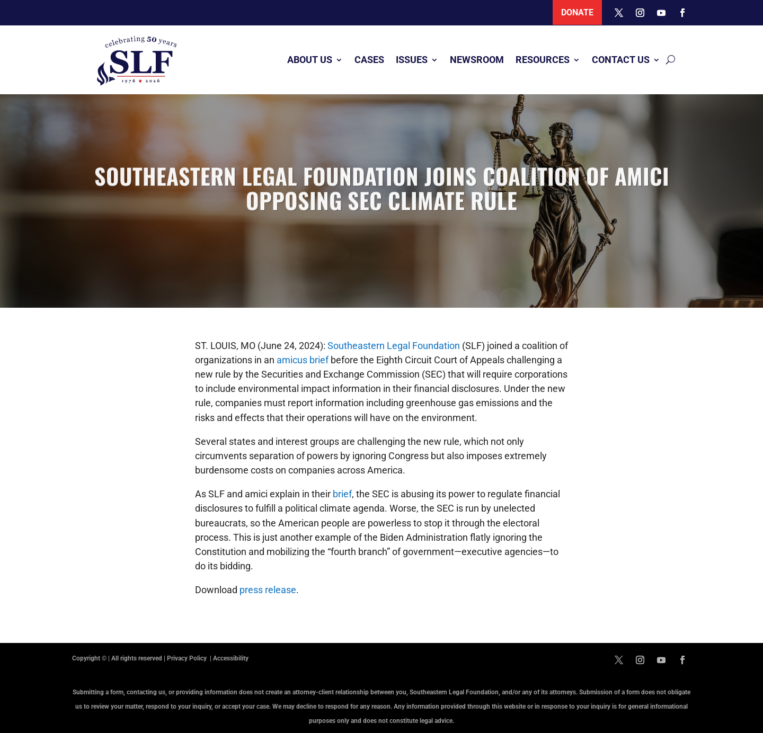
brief (342, 493)
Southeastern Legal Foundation (393, 345)
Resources (543, 59)
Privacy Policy (187, 658)
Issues (412, 59)
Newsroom (477, 59)
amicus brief (303, 359)
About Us (309, 59)
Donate (577, 12)
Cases (369, 59)
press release (267, 589)
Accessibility (231, 658)
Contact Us (621, 59)
